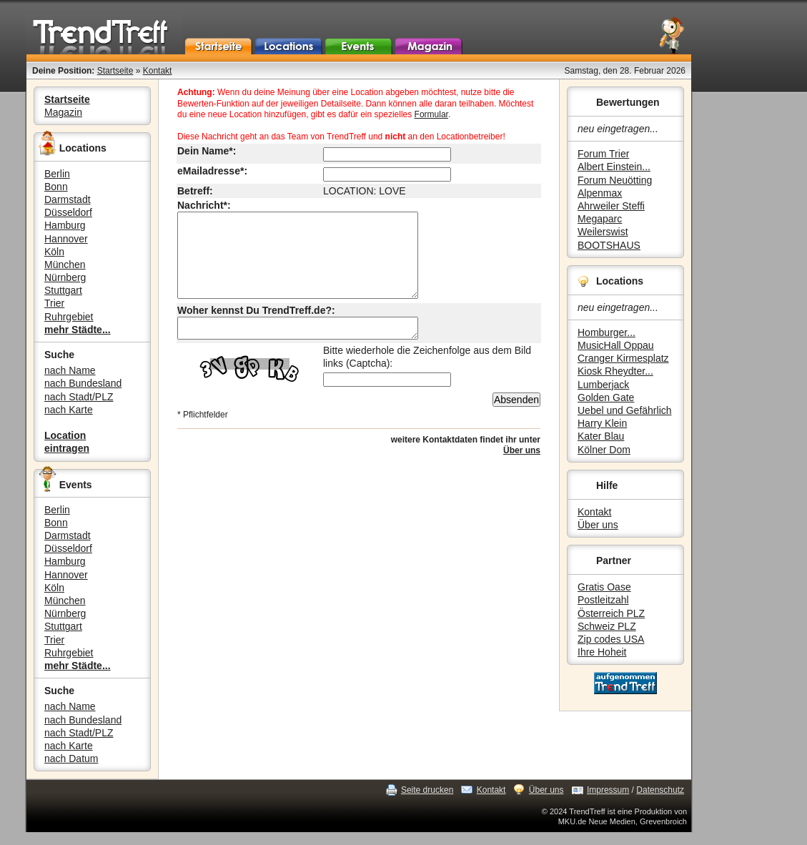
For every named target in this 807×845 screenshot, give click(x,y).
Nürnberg (65, 277)
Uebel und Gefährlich (625, 410)
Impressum (608, 790)
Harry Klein (602, 423)
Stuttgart (63, 290)
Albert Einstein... (614, 166)
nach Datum (71, 758)
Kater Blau (601, 436)
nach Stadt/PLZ (79, 396)
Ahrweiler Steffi (611, 206)
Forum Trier (603, 153)
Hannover (66, 238)
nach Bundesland (83, 383)
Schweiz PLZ (607, 626)
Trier (54, 303)
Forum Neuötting (615, 180)
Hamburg (65, 225)
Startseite (115, 71)
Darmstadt (67, 199)
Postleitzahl (603, 600)
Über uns (598, 524)
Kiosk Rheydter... (615, 371)
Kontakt (157, 71)
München (65, 264)
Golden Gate (606, 397)
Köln (54, 251)
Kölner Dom (604, 449)
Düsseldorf (68, 212)
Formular (431, 114)
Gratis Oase (604, 587)
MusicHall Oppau (616, 345)
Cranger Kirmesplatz (623, 358)
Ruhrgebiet (69, 316)
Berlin (57, 173)
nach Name (70, 370)
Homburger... (606, 332)
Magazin (63, 112)
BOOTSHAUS (609, 245)
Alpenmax (600, 193)
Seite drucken (427, 790)
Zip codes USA (611, 639)
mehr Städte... (77, 329)
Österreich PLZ (611, 613)
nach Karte (68, 409)
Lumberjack (603, 384)
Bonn (56, 186)
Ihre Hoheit (602, 652)
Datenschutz (660, 790)
